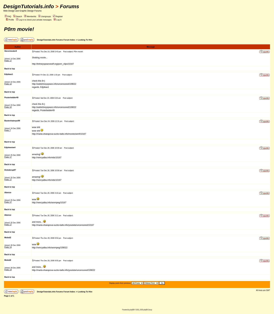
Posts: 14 (8, 247)
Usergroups (44, 16)
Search (17, 16)
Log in (58, 20)
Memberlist (30, 16)
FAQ (8, 16)
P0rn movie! (19, 29)
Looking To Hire (85, 40)
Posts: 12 (8, 84)
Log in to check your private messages (34, 20)
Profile (10, 20)
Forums (69, 6)
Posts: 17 (8, 61)
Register (58, 16)
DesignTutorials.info (28, 6)
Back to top (9, 69)
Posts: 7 (7, 130)
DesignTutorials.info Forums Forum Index (56, 40)
